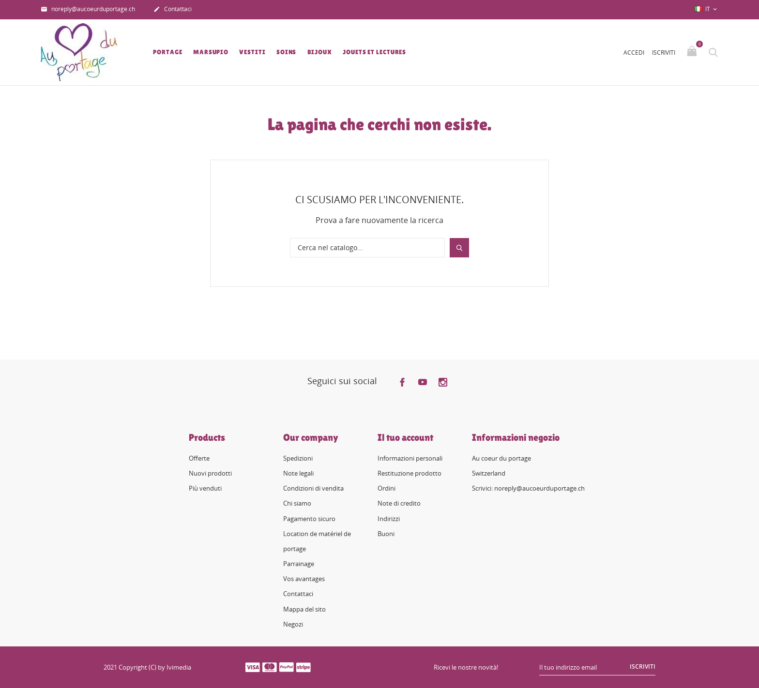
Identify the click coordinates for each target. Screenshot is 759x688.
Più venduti (205, 488)
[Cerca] (367, 247)
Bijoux (319, 52)
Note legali (298, 473)
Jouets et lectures (374, 52)
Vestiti (252, 52)
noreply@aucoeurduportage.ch (88, 10)
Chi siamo (297, 503)
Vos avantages (304, 578)
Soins (286, 52)
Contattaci (172, 10)
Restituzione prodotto (409, 473)
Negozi (293, 624)
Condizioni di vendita (313, 488)
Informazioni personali (410, 458)
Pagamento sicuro (309, 518)
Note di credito (399, 503)
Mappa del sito (304, 609)
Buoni (386, 533)
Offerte (199, 458)
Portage (167, 52)
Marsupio (210, 52)
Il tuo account (405, 437)
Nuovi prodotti (210, 473)
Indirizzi (389, 518)
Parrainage (298, 563)
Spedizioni (298, 458)
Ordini (386, 488)
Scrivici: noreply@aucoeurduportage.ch (528, 488)
